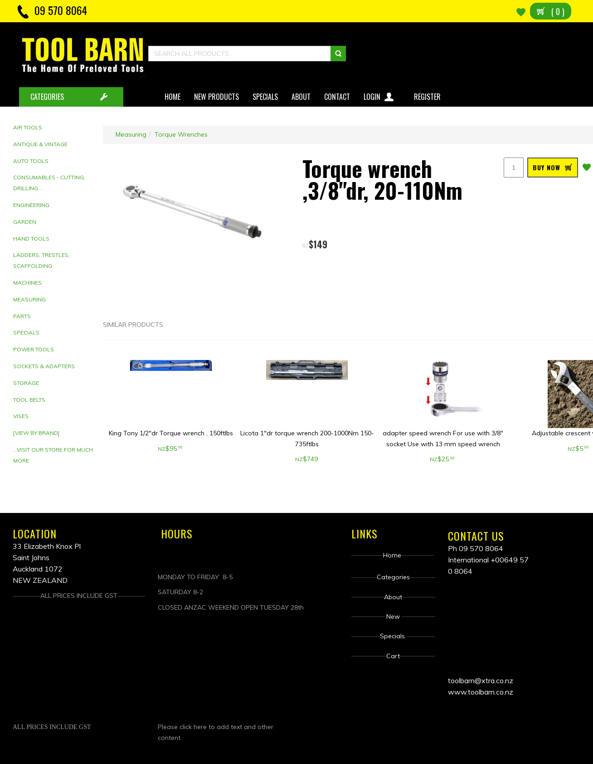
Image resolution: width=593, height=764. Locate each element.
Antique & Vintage (40, 144)
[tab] (54, 127)
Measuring (29, 299)
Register (428, 96)
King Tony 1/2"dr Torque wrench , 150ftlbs (171, 433)
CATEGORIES (47, 96)
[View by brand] (36, 432)
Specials (265, 96)
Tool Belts (29, 399)
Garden (24, 221)
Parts (22, 316)
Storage (26, 383)
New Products (216, 96)
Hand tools (31, 238)
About (301, 96)
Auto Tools (31, 161)
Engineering (31, 205)
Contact (337, 96)
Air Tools (27, 127)
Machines (27, 282)
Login (380, 95)
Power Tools (33, 349)
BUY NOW (546, 167)
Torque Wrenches (181, 134)
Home (172, 96)
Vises (21, 416)
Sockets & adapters (44, 366)
